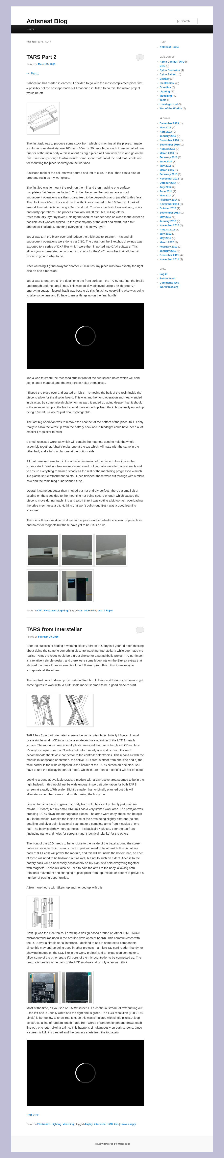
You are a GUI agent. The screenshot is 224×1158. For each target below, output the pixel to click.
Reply (108, 610)
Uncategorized (169, 104)
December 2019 (169, 123)
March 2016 (167, 153)
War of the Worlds (171, 108)
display (88, 1124)
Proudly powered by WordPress (112, 1144)
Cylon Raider (168, 74)
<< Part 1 (33, 73)
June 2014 (166, 191)
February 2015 (168, 174)
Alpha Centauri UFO (172, 61)
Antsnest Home (169, 47)
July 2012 (166, 233)
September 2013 (170, 212)
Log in (164, 274)
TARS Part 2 (41, 57)
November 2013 (169, 203)
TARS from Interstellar (54, 629)
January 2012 (168, 250)
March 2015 (167, 169)
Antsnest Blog (47, 21)
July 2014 (166, 187)
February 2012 (168, 246)
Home (31, 29)
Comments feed (169, 282)
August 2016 (167, 148)
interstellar (90, 610)
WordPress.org (169, 286)
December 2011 (169, 255)
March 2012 (167, 242)
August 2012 (167, 229)
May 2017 (165, 127)
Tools (163, 99)
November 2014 (169, 178)
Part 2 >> (33, 1115)
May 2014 (165, 195)
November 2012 (169, 225)
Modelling (68, 1124)
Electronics (50, 610)
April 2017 (166, 131)
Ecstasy (165, 78)
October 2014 (168, 182)
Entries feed (167, 278)
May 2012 (165, 237)
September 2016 (170, 144)
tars (100, 610)
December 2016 (169, 140)
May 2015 (165, 165)
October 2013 (168, 208)
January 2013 (168, 221)
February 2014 (168, 199)
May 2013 (165, 216)
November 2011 (169, 259)
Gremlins (165, 87)
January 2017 (168, 135)
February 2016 (168, 157)
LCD (110, 1124)
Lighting (63, 610)
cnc (80, 610)
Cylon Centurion (170, 70)
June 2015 (166, 161)
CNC (40, 610)
